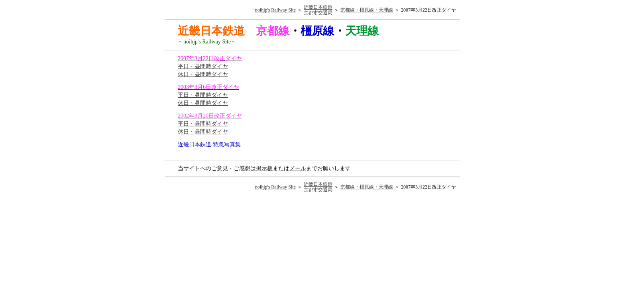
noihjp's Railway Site (275, 10)
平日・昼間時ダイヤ (203, 66)
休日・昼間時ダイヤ (203, 74)
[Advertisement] (387, 105)
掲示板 (264, 168)
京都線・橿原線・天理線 (366, 10)
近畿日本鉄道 (318, 7)
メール (297, 168)
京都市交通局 (318, 13)
